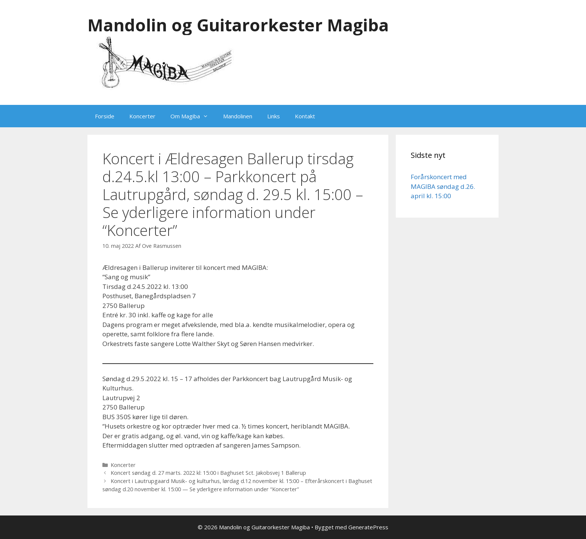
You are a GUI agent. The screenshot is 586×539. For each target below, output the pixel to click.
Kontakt (305, 116)
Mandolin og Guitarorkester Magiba (238, 24)
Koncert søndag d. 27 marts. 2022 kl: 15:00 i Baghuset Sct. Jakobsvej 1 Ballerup (208, 472)
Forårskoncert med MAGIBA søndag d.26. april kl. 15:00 (443, 186)
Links (273, 116)
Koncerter (142, 116)
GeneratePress (368, 527)
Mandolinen (237, 116)
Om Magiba (193, 116)
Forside (104, 116)
